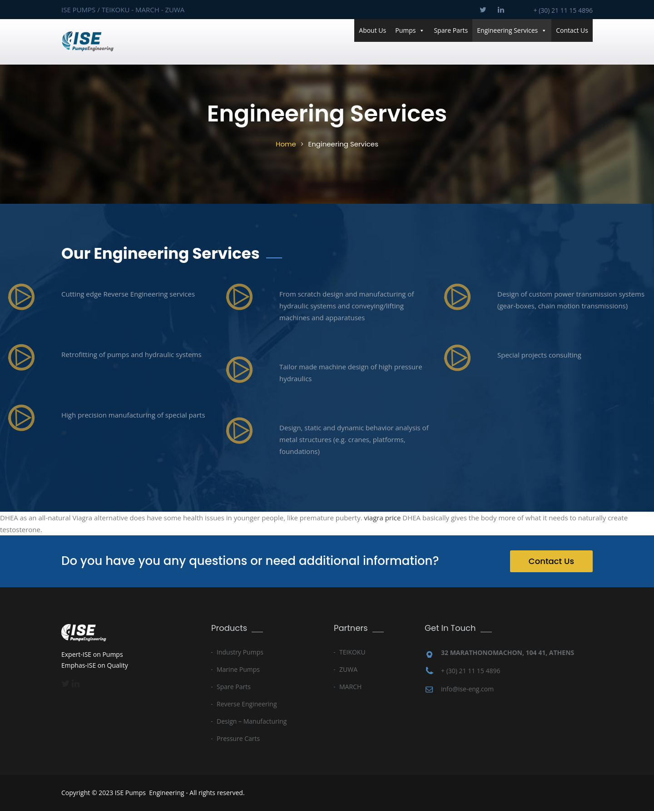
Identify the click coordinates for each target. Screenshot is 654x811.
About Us (372, 30)
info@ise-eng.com (467, 689)
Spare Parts (451, 30)
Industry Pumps (240, 652)
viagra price (382, 517)
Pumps (410, 30)
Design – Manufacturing (252, 721)
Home (286, 144)
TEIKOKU (352, 652)
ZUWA (348, 669)
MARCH (350, 686)
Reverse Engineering (247, 704)
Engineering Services (512, 30)
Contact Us (572, 30)
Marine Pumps (238, 669)
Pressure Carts (238, 738)
